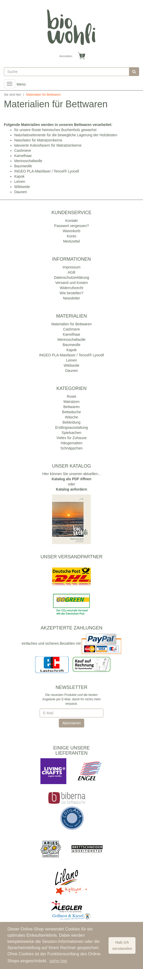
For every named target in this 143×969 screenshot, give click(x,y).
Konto (71, 236)
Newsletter (71, 298)
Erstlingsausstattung (71, 427)
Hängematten (71, 443)
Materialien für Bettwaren (71, 324)
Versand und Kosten (71, 283)
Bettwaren (71, 407)
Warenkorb (71, 231)
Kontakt (71, 221)
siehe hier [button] (58, 961)
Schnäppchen (71, 448)
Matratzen (71, 402)
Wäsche (71, 417)
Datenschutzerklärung (71, 277)
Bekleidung (71, 422)
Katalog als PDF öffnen (71, 479)
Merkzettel (71, 241)
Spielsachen (71, 433)
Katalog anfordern (71, 489)
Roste (71, 396)
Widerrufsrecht (71, 288)
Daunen (20, 192)
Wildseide (22, 187)
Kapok (19, 176)
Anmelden (65, 56)
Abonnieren (71, 723)
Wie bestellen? (71, 293)
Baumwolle (23, 166)
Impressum (71, 267)
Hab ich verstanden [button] (122, 945)
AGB (71, 272)
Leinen (19, 181)
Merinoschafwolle (28, 161)
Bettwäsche (71, 412)
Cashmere (22, 150)
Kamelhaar (23, 156)
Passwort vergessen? (71, 226)
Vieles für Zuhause (71, 438)
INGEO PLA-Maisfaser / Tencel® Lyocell (46, 171)
